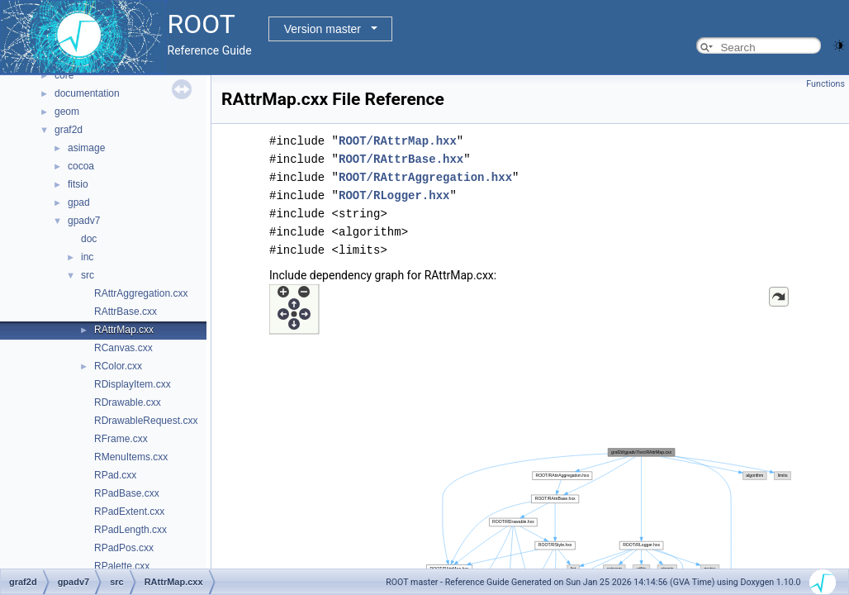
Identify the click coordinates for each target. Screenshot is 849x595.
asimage (86, 148)
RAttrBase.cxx (125, 311)
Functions (825, 84)
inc (87, 257)
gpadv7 (84, 220)
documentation (87, 93)
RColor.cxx (118, 366)
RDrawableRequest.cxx (145, 420)
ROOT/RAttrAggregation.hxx (425, 177)
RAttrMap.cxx (124, 330)
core (64, 75)
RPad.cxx (115, 475)
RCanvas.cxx (123, 348)
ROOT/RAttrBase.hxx (401, 159)
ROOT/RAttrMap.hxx (398, 141)
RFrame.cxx (121, 439)
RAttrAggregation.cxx (140, 293)
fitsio (78, 184)
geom (67, 111)
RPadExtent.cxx (129, 511)
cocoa (81, 166)
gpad (79, 202)
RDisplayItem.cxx (132, 384)
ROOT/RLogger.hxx (394, 195)
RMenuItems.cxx (131, 457)
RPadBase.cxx (126, 493)
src (87, 275)
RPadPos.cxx (124, 548)
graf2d (69, 130)
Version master (322, 29)
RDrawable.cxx (127, 402)
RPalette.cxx (121, 566)
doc (89, 239)
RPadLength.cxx (130, 530)
